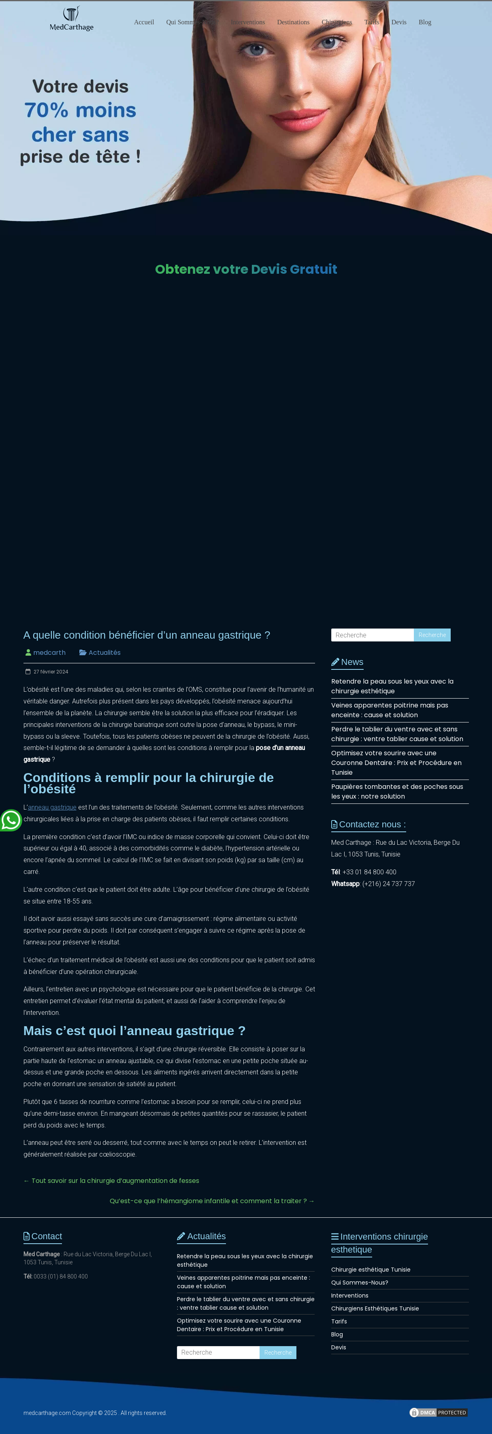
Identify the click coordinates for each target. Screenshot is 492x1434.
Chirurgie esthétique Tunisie (371, 1270)
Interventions (248, 22)
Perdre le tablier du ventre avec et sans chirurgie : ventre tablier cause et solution (397, 734)
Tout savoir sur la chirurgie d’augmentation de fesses (111, 1180)
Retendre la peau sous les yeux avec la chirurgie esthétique (392, 686)
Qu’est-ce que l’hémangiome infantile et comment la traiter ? (212, 1201)
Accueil (144, 22)
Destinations (293, 22)
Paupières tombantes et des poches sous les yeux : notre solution (397, 791)
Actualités (105, 652)
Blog (425, 22)
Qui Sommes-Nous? (192, 22)
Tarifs (371, 22)
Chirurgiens (337, 22)
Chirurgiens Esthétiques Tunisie (375, 1308)
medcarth (49, 652)
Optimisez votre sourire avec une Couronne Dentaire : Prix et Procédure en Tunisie (396, 762)
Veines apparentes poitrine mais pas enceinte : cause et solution (389, 710)
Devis (399, 22)
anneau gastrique (52, 807)
